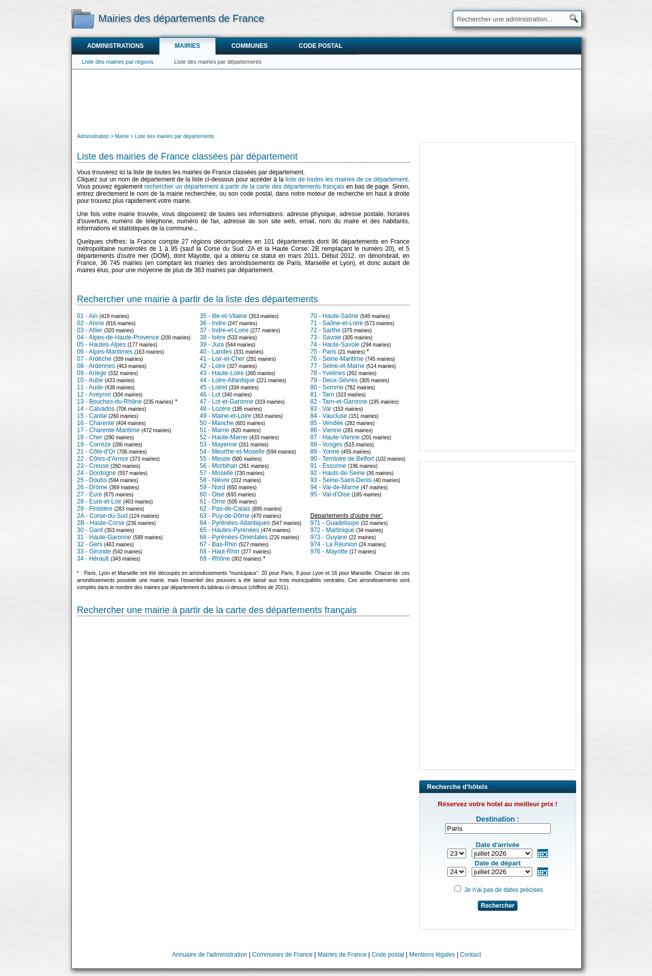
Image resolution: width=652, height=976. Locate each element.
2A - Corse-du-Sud (102, 515)
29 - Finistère (95, 508)
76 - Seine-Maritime (337, 358)
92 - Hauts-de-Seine (337, 473)
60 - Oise (212, 494)
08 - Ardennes (96, 366)
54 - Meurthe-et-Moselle (232, 451)
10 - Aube (90, 380)
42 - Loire (213, 366)
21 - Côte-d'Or (96, 451)
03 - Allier (89, 330)
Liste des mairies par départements (218, 62)
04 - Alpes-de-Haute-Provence (118, 337)
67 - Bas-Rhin (218, 544)
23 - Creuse (93, 465)
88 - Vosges (326, 444)
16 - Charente (95, 423)
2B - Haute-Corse (100, 522)
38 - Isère (213, 337)
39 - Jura (212, 344)
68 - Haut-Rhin (219, 551)
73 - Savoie (325, 337)
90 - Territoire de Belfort (342, 458)
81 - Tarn (322, 394)
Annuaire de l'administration (210, 954)
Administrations (115, 45)
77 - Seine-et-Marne (337, 366)
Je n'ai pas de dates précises (503, 889)
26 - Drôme (92, 487)
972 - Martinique (332, 530)
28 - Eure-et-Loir (99, 501)
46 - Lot (210, 394)
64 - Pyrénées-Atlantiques (235, 522)
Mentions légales (432, 954)
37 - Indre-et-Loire (224, 330)
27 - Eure (89, 494)
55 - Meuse (215, 458)
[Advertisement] (326, 99)
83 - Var (321, 408)
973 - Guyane (328, 537)
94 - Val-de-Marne (334, 487)
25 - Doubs (92, 480)
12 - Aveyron (94, 394)
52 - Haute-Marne (224, 437)
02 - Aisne (90, 323)
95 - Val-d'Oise (330, 494)
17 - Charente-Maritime (108, 430)
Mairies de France (342, 954)
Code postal (320, 45)
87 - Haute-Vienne (335, 437)
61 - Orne (213, 501)
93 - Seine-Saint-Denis (341, 480)
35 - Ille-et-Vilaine (223, 316)
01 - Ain (87, 316)
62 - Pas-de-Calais (225, 508)
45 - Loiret (213, 387)
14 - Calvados (96, 408)
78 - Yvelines (327, 373)
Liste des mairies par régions (118, 62)
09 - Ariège (91, 373)
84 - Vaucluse (328, 415)
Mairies (187, 45)
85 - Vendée (326, 423)
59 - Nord (212, 487)
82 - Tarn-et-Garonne (338, 401)
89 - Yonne (324, 451)
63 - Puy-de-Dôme (225, 515)
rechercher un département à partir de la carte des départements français (244, 186)
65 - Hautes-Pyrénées (229, 530)
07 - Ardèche (94, 358)
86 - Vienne (325, 430)
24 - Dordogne (96, 473)
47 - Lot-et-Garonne (226, 401)
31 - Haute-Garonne (104, 537)
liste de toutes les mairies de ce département (346, 179)
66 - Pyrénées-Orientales (233, 537)
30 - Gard (90, 530)
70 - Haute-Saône (334, 316)
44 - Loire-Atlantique (227, 380)
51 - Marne (214, 430)
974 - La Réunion (333, 544)
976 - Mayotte (328, 551)
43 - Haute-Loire (222, 373)
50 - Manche (217, 423)
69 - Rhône (215, 558)
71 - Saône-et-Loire (336, 323)
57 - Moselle (216, 473)
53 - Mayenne (218, 444)
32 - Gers (89, 544)
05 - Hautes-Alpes (101, 344)
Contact (470, 954)
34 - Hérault (93, 558)
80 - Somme (326, 387)
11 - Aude (90, 387)
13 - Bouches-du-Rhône (109, 401)
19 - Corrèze (94, 444)
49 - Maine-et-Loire (225, 415)
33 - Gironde (94, 551)
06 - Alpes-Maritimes (104, 351)
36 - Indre (213, 323)
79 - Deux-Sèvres (334, 380)
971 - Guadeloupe (334, 522)
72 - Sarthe (325, 330)
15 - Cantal (92, 415)
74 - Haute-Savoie (335, 344)
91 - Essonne (328, 465)
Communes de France (282, 954)
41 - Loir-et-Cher (222, 358)
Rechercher (497, 905)
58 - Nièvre (215, 480)
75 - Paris (323, 351)
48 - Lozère (215, 408)
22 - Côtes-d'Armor (102, 458)
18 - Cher (89, 437)
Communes (249, 45)
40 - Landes (216, 351)
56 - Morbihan (218, 465)
